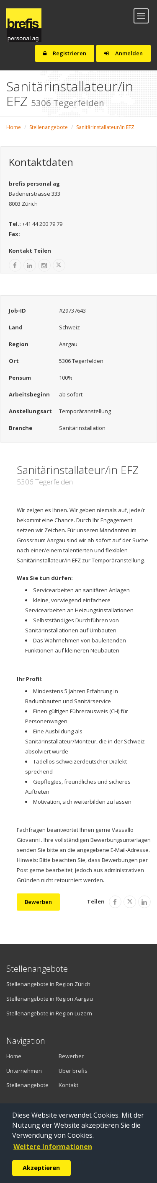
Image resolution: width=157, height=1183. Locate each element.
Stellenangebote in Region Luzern (49, 1013)
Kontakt (68, 1085)
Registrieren (64, 53)
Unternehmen (21, 1070)
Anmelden (123, 53)
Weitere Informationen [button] (52, 1146)
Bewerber (71, 1056)
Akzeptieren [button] (41, 1168)
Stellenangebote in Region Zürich (48, 984)
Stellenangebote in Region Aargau (49, 998)
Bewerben (38, 902)
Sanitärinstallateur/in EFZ (105, 127)
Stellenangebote (48, 127)
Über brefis (73, 1070)
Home (13, 127)
